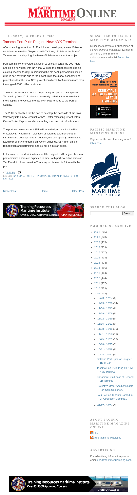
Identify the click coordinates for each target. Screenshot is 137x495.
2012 (97, 278)
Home (44, 191)
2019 (97, 242)
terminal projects (60, 176)
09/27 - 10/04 (105, 405)
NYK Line (18, 176)
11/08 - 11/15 (105, 328)
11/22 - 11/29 (105, 318)
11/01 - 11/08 (105, 334)
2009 (97, 293)
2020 (97, 237)
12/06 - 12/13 (105, 308)
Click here (96, 143)
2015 (97, 262)
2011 (97, 283)
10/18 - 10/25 (105, 344)
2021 (97, 231)
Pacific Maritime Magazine (106, 437)
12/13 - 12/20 (105, 303)
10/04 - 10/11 (105, 354)
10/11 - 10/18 (105, 349)
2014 (97, 267)
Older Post (78, 191)
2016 (97, 257)
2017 (97, 252)
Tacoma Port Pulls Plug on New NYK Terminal (40, 42)
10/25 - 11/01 (105, 339)
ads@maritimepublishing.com (114, 459)
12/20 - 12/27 (105, 298)
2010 (97, 288)
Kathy (94, 433)
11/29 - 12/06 (105, 313)
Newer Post (9, 191)
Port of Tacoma (36, 176)
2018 (97, 247)
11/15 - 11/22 (105, 323)
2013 (97, 272)
